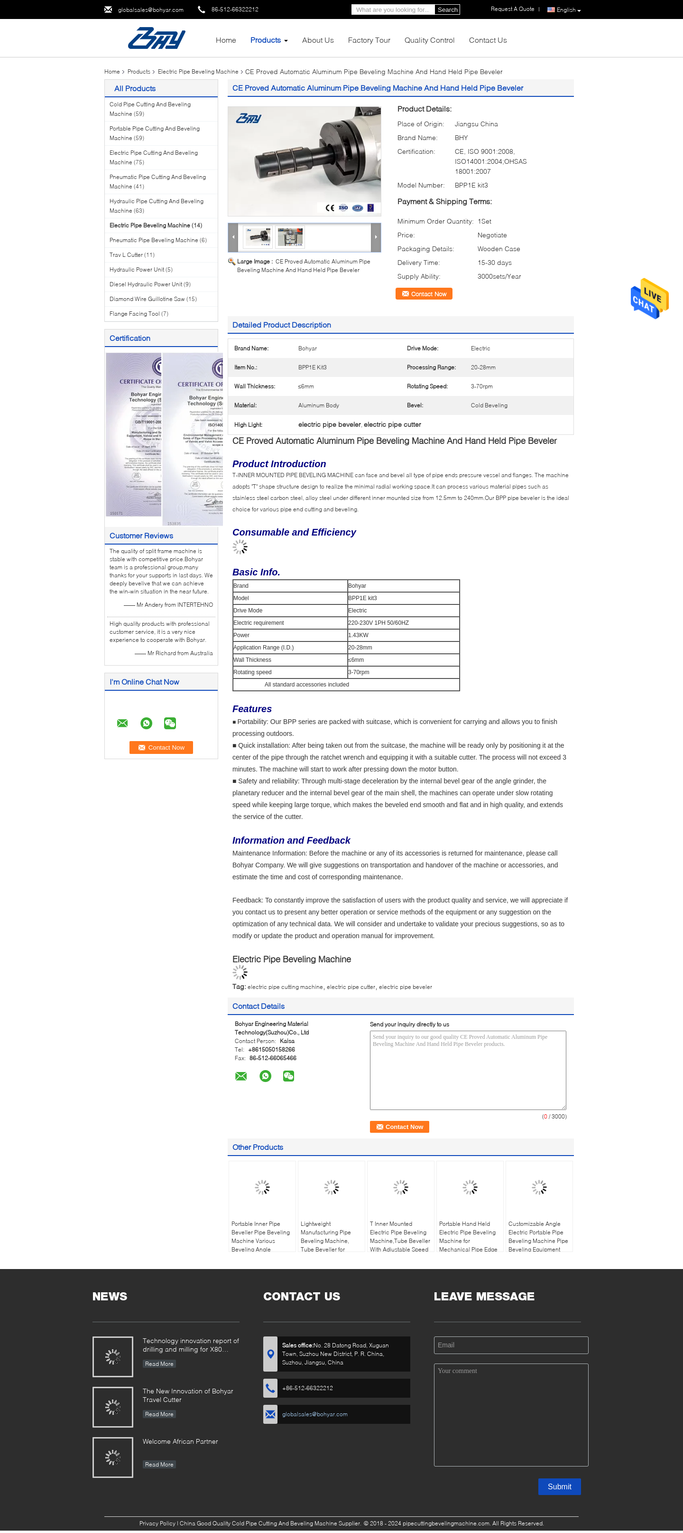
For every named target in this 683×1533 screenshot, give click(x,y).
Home (226, 39)
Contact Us (488, 39)
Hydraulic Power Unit (137, 269)
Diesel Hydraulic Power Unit (146, 284)
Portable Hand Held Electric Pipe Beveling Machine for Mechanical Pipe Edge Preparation (468, 1240)
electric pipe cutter (351, 986)
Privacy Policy (157, 1523)
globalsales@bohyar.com (151, 9)
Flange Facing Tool (135, 313)
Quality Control (430, 39)
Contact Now (428, 294)
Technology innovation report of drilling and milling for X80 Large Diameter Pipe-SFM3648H (191, 1345)
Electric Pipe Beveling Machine (198, 71)
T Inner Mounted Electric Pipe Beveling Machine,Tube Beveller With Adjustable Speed (400, 1236)
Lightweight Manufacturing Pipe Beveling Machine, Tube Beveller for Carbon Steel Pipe (326, 1240)
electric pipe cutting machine (285, 986)
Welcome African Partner (180, 1441)
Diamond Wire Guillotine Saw (147, 298)
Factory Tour (369, 39)
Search (448, 9)
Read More (159, 1363)
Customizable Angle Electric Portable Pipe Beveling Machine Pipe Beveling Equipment (538, 1236)
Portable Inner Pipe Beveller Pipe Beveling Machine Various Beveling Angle (260, 1236)
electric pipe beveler (405, 986)
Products (265, 39)
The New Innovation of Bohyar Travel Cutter (188, 1395)
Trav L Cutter (126, 254)
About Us (318, 39)
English (569, 10)
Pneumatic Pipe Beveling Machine (154, 240)
